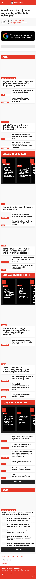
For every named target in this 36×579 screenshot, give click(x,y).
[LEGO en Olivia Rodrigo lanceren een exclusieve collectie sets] (6, 475)
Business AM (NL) (7, 570)
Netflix (4, 440)
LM (4, 22)
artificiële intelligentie (8, 78)
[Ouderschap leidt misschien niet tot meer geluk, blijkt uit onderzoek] (6, 91)
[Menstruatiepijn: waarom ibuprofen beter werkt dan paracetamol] (6, 99)
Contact (4, 575)
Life (3, 94)
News (3, 269)
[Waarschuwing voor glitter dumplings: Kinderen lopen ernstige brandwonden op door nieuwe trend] (6, 452)
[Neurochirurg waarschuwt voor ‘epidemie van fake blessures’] (6, 468)
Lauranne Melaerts (18, 21)
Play (3, 225)
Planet (13, 556)
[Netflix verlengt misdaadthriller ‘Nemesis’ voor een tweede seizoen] (6, 437)
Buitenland (5, 121)
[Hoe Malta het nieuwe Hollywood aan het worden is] (18, 195)
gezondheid (5, 102)
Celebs (4, 245)
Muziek (4, 464)
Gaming (4, 325)
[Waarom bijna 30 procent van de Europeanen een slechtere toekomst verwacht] (6, 377)
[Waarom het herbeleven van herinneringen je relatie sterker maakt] (6, 135)
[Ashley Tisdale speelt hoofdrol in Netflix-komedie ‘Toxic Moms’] (23, 282)
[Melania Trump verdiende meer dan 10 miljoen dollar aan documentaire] (18, 113)
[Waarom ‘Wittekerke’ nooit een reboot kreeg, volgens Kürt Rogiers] (6, 222)
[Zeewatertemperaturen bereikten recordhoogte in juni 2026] (6, 341)
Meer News (24, 550)
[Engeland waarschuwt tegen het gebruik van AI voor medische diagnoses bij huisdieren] (18, 69)
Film (3, 204)
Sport (34, 415)
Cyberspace (5, 457)
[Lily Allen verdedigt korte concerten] (6, 462)
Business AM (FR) (18, 570)
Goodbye (27, 570)
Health (4, 364)
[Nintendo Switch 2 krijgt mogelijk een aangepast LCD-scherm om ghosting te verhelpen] (18, 316)
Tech (17, 556)
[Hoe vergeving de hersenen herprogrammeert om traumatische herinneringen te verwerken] (6, 143)
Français (4, 563)
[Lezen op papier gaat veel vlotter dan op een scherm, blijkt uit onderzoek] (6, 258)
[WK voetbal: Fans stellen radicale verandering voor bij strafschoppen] (6, 266)
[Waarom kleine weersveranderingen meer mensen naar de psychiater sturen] (6, 385)
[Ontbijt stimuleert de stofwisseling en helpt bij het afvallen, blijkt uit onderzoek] (18, 355)
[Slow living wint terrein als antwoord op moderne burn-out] (6, 215)
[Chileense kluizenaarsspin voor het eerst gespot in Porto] (6, 445)
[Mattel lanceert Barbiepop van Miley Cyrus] (6, 395)
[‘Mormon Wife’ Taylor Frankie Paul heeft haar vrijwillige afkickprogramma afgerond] (18, 237)
